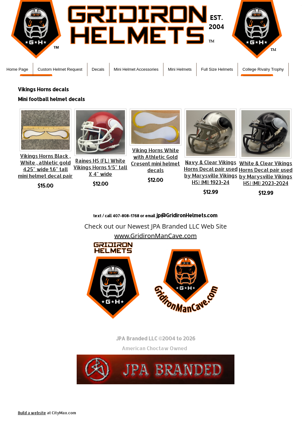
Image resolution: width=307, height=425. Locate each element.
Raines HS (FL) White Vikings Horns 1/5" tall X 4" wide (100, 167)
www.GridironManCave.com (155, 235)
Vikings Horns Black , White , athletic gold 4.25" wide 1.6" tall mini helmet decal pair (45, 166)
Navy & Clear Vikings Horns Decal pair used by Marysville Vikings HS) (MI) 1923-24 (211, 172)
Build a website (32, 412)
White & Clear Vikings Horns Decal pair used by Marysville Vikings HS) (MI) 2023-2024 (265, 173)
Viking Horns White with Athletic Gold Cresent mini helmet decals (155, 160)
